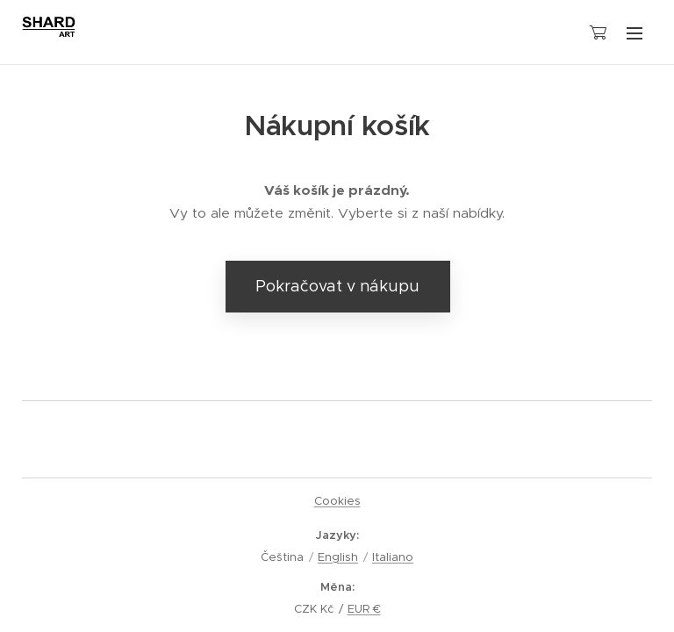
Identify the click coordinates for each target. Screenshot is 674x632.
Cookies (337, 500)
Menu (634, 33)
